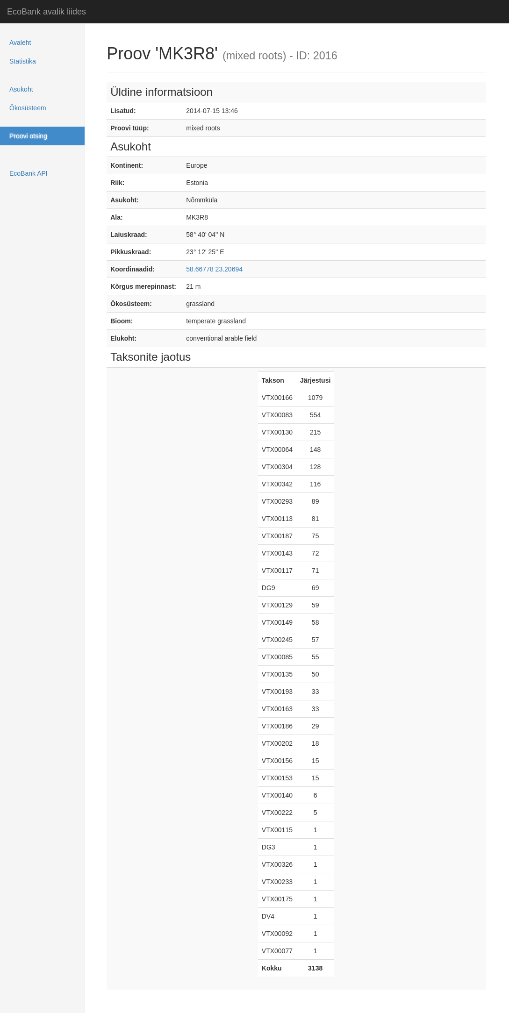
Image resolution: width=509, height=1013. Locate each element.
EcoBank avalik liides (46, 11)
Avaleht (20, 42)
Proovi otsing (28, 136)
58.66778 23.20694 (214, 269)
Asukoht (21, 89)
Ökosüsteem (27, 108)
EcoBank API (28, 173)
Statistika (22, 61)
